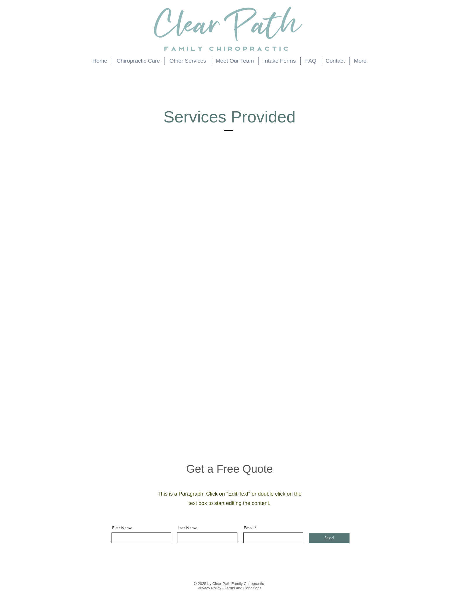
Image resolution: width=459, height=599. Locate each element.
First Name (122, 528)
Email (249, 528)
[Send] (329, 538)
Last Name (187, 528)
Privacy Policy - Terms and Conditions (229, 588)
